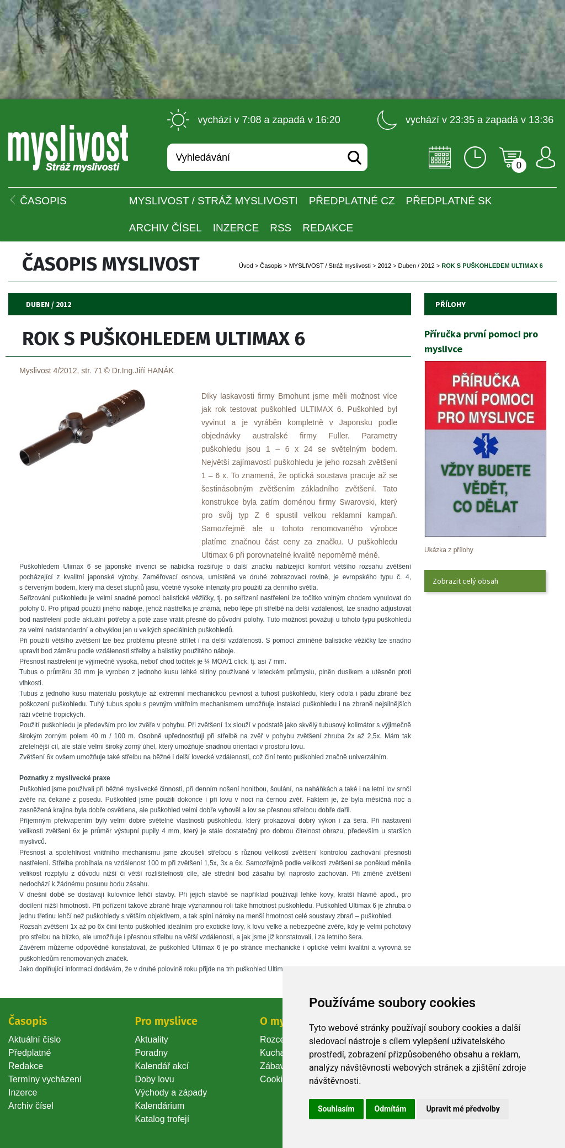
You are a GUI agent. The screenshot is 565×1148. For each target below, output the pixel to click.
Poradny (151, 1052)
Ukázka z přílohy (448, 550)
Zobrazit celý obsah (465, 581)
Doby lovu (154, 1079)
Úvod (246, 265)
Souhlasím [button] (336, 1108)
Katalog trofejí (162, 1119)
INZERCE (236, 228)
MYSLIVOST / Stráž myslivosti (213, 201)
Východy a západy (171, 1092)
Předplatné (29, 1052)
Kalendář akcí (162, 1066)
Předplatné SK (449, 201)
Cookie (276, 1079)
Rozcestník (281, 1039)
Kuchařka (278, 1052)
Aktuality (151, 1039)
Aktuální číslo (34, 1039)
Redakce (327, 228)
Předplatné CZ (352, 201)
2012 (384, 265)
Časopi (271, 265)
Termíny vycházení (45, 1079)
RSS (280, 228)
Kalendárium (159, 1105)
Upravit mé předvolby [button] (462, 1108)
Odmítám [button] (391, 1108)
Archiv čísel (165, 228)
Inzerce (22, 1092)
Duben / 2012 (416, 265)
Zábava (274, 1066)
